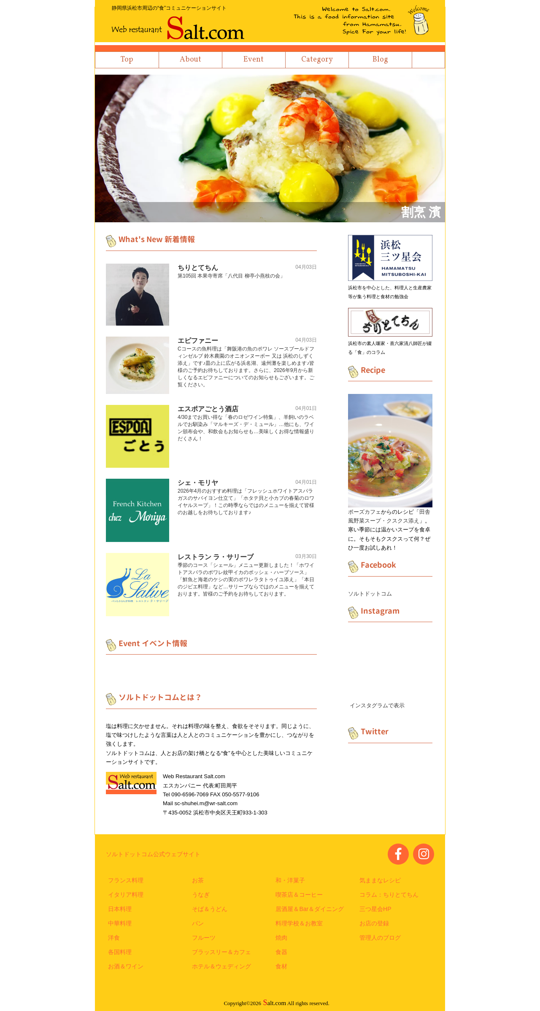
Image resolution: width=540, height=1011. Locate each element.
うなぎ (201, 894)
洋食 (114, 937)
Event (253, 59)
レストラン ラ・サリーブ (216, 557)
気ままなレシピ (380, 880)
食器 (281, 952)
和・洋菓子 (290, 880)
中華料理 (120, 923)
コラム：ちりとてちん (388, 894)
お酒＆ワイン (125, 966)
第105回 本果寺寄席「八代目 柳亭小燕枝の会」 (231, 276)
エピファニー (198, 340)
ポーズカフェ (364, 512)
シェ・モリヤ (198, 482)
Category (317, 59)
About (190, 59)
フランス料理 (125, 880)
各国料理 (120, 952)
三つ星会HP (375, 909)
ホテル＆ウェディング (221, 966)
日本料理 (120, 909)
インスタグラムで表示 (377, 705)
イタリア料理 (125, 894)
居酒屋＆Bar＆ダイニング (309, 909)
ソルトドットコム (370, 593)
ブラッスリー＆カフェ (221, 952)
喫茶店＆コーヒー (299, 894)
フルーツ (204, 937)
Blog (380, 59)
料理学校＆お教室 (299, 923)
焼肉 (281, 937)
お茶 (198, 880)
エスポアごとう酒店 (208, 408)
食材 (281, 966)
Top (127, 59)
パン (198, 923)
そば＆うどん (209, 909)
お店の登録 (374, 923)
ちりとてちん (198, 267)
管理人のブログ (380, 937)
